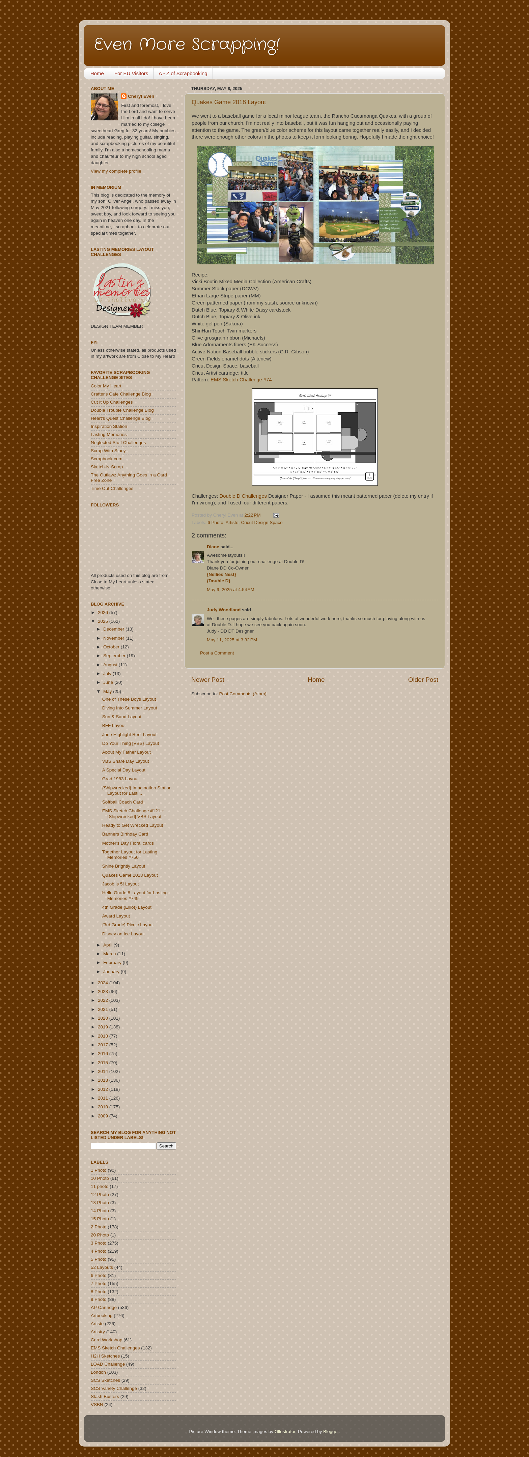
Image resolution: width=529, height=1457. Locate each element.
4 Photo (99, 1251)
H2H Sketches (105, 1356)
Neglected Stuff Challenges (118, 442)
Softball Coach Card (122, 802)
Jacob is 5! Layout (120, 883)
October (112, 646)
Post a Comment (217, 652)
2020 (103, 1018)
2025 (103, 621)
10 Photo (100, 1178)
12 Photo (100, 1194)
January (112, 971)
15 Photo (100, 1218)
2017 (103, 1044)
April (108, 945)
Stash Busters (105, 1396)
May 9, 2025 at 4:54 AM (230, 589)
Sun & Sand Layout (121, 716)
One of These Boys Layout (129, 699)
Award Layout (116, 916)
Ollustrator (285, 1431)
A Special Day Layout (123, 770)
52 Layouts (102, 1267)
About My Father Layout (126, 752)
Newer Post (207, 679)
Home (97, 73)
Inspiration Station (109, 426)
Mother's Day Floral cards (128, 843)
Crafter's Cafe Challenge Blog (121, 394)
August (111, 664)
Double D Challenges (243, 496)
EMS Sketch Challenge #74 (241, 379)
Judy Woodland (224, 609)
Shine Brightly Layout (123, 866)
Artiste (232, 522)
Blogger (331, 1431)
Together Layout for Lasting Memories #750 (130, 854)
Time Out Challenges (112, 488)
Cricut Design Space (261, 522)
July (108, 673)
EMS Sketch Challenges (115, 1347)
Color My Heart (106, 385)
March (110, 953)
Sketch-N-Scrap (107, 466)
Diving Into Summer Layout (129, 707)
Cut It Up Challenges (112, 402)
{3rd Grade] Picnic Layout (128, 924)
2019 (103, 1026)
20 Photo (100, 1234)
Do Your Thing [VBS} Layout (130, 743)
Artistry (98, 1331)
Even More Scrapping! (187, 45)
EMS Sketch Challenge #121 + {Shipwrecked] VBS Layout (133, 813)
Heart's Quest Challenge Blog (120, 418)
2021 (103, 1009)
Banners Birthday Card (125, 834)
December (114, 629)
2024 (103, 982)
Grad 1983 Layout (120, 778)
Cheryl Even (141, 96)
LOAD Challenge (108, 1364)
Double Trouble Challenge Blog (122, 410)
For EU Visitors (131, 73)
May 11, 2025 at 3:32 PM (232, 639)
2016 (103, 1053)
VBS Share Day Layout (125, 761)
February (113, 962)
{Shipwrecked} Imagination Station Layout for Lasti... (137, 790)
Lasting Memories (109, 434)
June (108, 682)
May (108, 691)
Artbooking (102, 1315)
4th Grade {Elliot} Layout (126, 907)
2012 (103, 1089)
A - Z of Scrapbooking (183, 73)
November (114, 638)
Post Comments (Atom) (243, 693)
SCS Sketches (105, 1380)
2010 (103, 1106)
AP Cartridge (104, 1307)
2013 (103, 1080)
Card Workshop (106, 1339)
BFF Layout (114, 725)
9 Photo (99, 1299)
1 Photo (99, 1170)
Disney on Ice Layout (123, 933)
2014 (103, 1071)
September (115, 655)
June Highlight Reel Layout (129, 734)
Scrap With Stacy (108, 450)
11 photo (100, 1186)
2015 (103, 1062)
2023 (103, 991)
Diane (213, 546)
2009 (103, 1115)
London (98, 1372)
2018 (103, 1036)
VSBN (97, 1404)
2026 (103, 612)
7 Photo (99, 1283)
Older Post (423, 679)
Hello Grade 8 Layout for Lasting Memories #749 (135, 895)
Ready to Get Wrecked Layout (132, 825)
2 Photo (99, 1226)
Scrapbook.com (106, 458)
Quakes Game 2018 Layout (229, 102)
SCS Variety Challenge (114, 1388)
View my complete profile (116, 171)
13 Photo (100, 1202)
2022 (103, 1000)
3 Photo (99, 1243)
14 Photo (100, 1210)
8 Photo (99, 1291)
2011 (103, 1098)
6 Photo (215, 522)
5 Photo (99, 1259)
